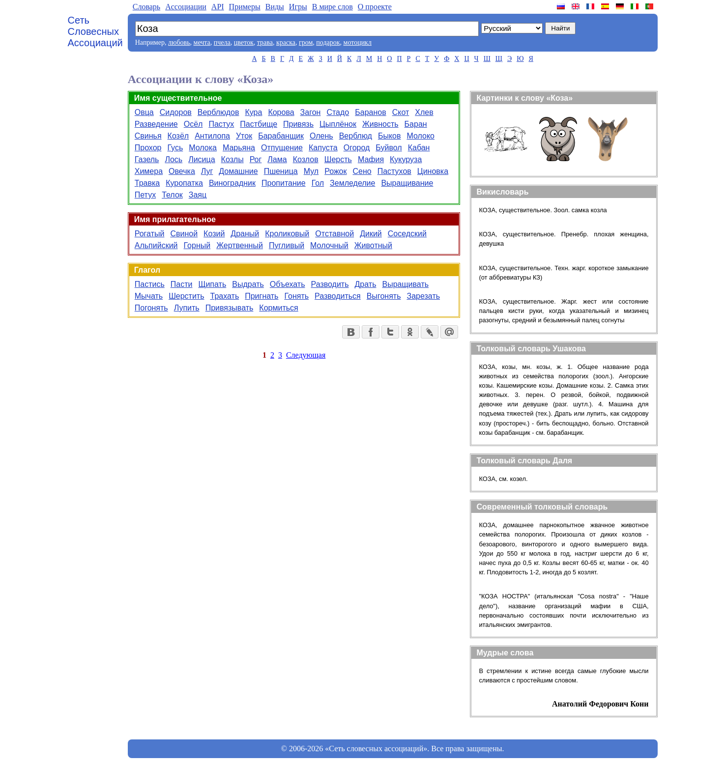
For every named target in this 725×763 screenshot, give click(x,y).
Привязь (298, 124)
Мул (311, 171)
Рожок (335, 171)
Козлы (232, 159)
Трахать (224, 296)
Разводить (330, 284)
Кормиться (278, 308)
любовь (179, 42)
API (217, 6)
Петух (145, 195)
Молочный (329, 245)
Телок (172, 195)
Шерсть (338, 159)
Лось (173, 159)
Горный (197, 245)
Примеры (245, 6)
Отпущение (282, 147)
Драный (245, 233)
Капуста (323, 147)
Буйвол (389, 147)
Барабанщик (281, 136)
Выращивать (405, 284)
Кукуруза (406, 159)
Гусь (175, 147)
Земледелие (352, 183)
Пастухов (394, 171)
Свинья (148, 136)
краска (285, 42)
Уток (244, 136)
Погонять (151, 308)
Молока (203, 147)
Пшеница (281, 171)
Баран (416, 124)
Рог (256, 159)
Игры (298, 6)
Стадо (337, 112)
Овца (144, 112)
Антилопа (212, 136)
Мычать (149, 296)
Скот (400, 112)
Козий (214, 233)
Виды (274, 6)
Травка (147, 183)
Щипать (212, 284)
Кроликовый (287, 233)
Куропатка (184, 183)
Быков (389, 136)
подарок (328, 42)
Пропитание (283, 183)
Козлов (306, 159)
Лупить (187, 308)
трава (265, 42)
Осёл (193, 124)
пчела (222, 42)
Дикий (371, 233)
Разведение (156, 124)
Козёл (178, 136)
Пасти (182, 284)
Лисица (201, 159)
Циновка (432, 171)
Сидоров (176, 112)
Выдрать (248, 284)
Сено (362, 171)
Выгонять (384, 296)
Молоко (420, 136)
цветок (244, 42)
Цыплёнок (337, 124)
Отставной (334, 233)
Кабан (419, 147)
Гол (318, 183)
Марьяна (239, 147)
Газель (147, 159)
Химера (149, 171)
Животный (373, 245)
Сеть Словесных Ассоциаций (95, 31)
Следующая (305, 355)
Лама (277, 159)
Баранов (370, 112)
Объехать (287, 284)
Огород (357, 147)
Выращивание (407, 183)
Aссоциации (185, 6)
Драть (366, 284)
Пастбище (258, 124)
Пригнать (261, 296)
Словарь (146, 6)
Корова (281, 112)
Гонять (296, 296)
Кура (253, 112)
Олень (321, 136)
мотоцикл (358, 42)
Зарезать (423, 296)
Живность (380, 124)
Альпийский (156, 245)
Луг (207, 171)
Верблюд (355, 136)
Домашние (238, 171)
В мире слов (332, 6)
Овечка (182, 171)
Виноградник (232, 183)
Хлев (424, 112)
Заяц (197, 195)
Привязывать (229, 308)
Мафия (371, 159)
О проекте (375, 6)
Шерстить (186, 296)
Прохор (148, 147)
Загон (310, 112)
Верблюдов (218, 112)
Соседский (407, 233)
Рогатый (150, 233)
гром (306, 42)
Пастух (221, 124)
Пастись (150, 284)
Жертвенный (239, 245)
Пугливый (286, 245)
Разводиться (338, 296)
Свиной (184, 233)
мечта (202, 42)
